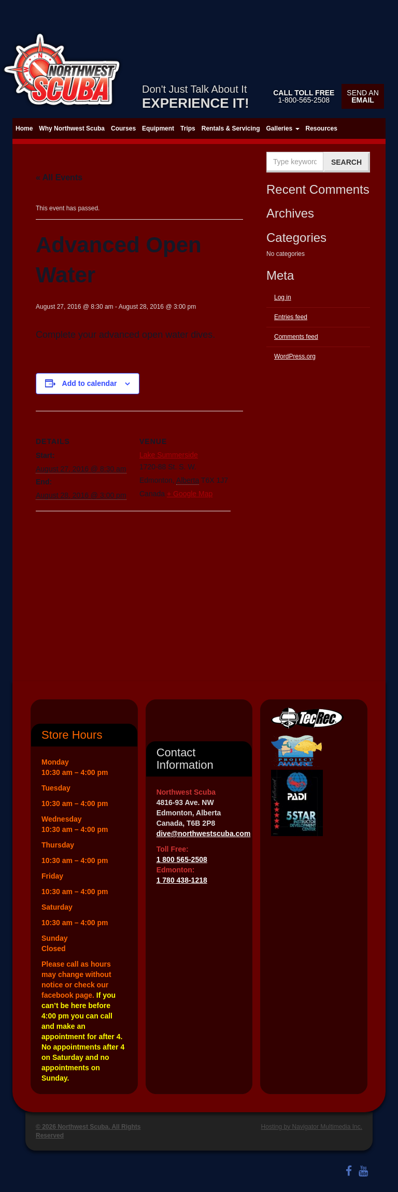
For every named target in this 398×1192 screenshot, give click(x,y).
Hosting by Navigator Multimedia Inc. (311, 1126)
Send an (362, 96)
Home (24, 128)
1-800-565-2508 (303, 96)
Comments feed (296, 336)
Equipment (158, 128)
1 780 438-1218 (182, 880)
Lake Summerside (168, 455)
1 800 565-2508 (182, 859)
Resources (321, 128)
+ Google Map (189, 494)
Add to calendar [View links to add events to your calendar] (89, 383)
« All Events (59, 177)
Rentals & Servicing (231, 128)
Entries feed (290, 317)
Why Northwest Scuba (72, 128)
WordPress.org (295, 356)
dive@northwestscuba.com (204, 833)
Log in (282, 297)
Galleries (282, 128)
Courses (123, 128)
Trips (187, 128)
